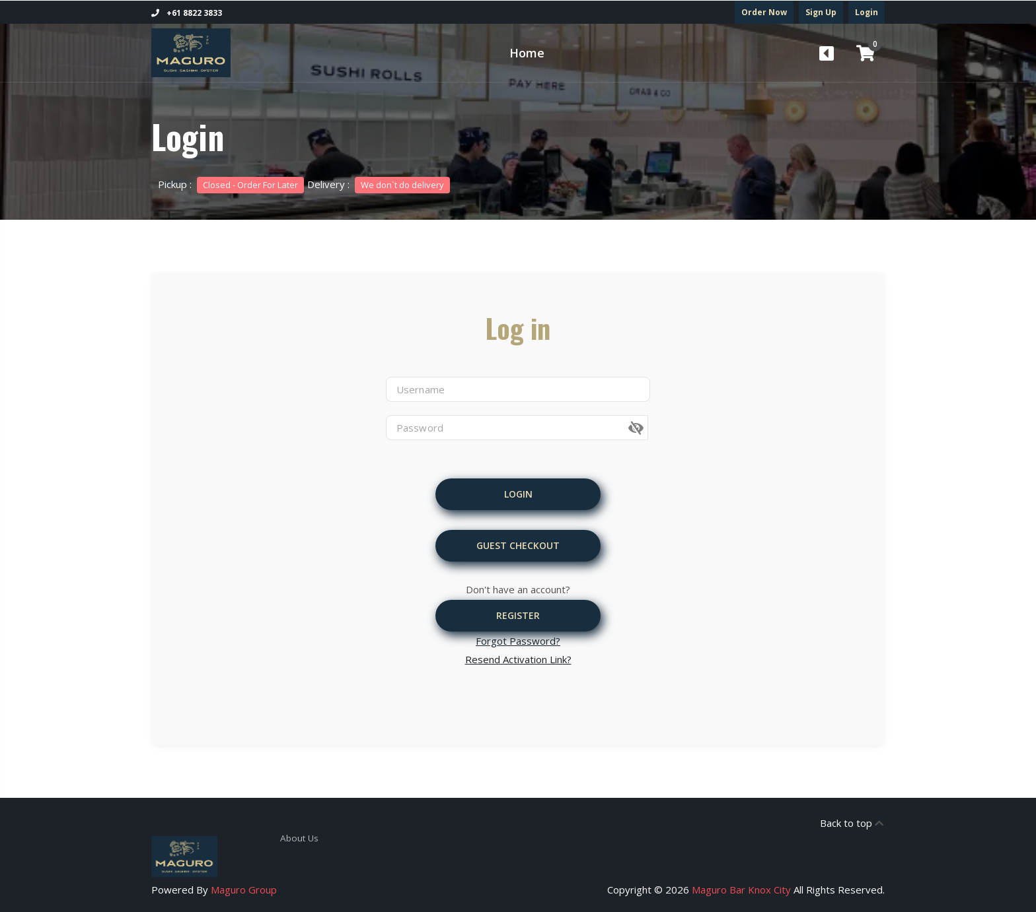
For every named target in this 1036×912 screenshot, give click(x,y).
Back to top (851, 823)
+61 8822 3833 (186, 12)
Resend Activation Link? (518, 659)
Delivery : (378, 184)
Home (526, 53)
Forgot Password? (518, 640)
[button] (649, 428)
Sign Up (820, 12)
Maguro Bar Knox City (741, 889)
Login (866, 12)
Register (518, 615)
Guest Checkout (518, 545)
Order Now (764, 12)
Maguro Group (244, 889)
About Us (298, 838)
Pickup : (231, 184)
